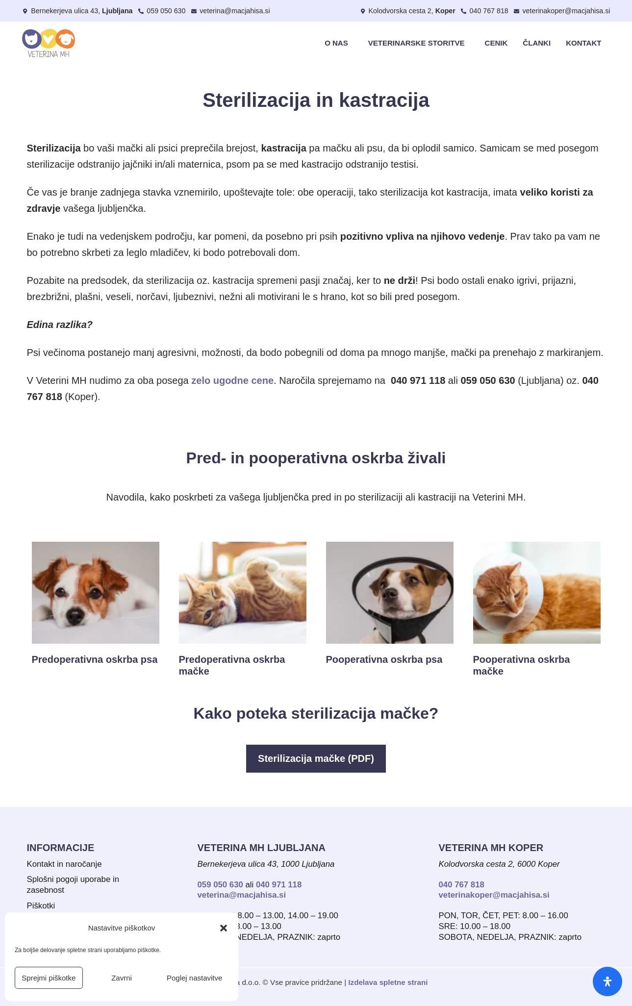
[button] (223, 928)
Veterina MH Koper (491, 847)
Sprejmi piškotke (49, 978)
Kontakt (583, 43)
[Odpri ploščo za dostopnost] (607, 981)
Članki (537, 43)
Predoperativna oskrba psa (95, 659)
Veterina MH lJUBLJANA (262, 847)
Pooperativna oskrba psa (384, 659)
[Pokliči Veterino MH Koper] (484, 11)
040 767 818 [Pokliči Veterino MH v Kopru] (461, 884)
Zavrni (121, 978)
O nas (339, 43)
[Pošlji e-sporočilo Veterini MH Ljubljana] (230, 11)
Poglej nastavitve (194, 978)
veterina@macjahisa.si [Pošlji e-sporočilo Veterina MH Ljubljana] (242, 895)
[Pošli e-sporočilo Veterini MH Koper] (561, 11)
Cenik (496, 43)
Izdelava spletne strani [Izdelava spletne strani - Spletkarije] (388, 982)
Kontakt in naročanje (64, 864)
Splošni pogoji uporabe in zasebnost (73, 885)
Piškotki (41, 905)
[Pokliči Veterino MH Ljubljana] (162, 11)
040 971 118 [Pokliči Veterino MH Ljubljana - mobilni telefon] (279, 884)
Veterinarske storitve (419, 43)
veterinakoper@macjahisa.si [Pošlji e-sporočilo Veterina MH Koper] (494, 895)
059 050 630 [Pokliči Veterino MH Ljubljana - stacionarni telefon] (220, 884)
